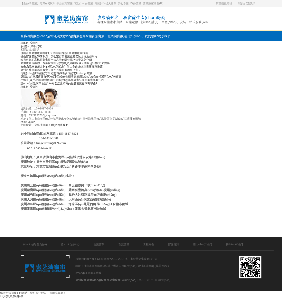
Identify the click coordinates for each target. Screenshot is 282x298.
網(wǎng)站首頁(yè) (35, 244)
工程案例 (110, 36)
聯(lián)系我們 (246, 3)
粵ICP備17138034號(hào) (154, 280)
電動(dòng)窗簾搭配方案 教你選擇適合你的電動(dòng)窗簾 (56, 73)
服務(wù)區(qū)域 (31, 46)
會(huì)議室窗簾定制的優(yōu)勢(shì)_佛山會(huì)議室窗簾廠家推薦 (62, 66)
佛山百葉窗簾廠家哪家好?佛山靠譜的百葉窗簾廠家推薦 (54, 53)
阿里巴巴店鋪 (224, 3)
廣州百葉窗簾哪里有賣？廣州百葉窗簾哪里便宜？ (51, 69)
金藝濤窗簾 (28, 36)
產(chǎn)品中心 (47, 36)
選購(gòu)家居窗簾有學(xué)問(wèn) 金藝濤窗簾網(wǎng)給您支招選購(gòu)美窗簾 (71, 76)
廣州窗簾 (80, 280)
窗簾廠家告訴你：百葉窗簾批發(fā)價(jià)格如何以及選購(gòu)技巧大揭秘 (65, 63)
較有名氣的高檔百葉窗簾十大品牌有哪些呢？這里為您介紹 (56, 59)
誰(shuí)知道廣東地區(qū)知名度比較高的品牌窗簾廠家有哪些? (59, 83)
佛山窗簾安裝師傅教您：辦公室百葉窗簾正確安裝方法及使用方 (59, 56)
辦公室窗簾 (113, 280)
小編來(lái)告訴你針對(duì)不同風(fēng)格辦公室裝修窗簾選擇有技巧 (62, 79)
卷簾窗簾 (85, 36)
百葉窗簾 (98, 36)
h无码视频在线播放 (12, 296)
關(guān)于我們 (140, 36)
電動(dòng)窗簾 (68, 36)
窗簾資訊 (123, 36)
